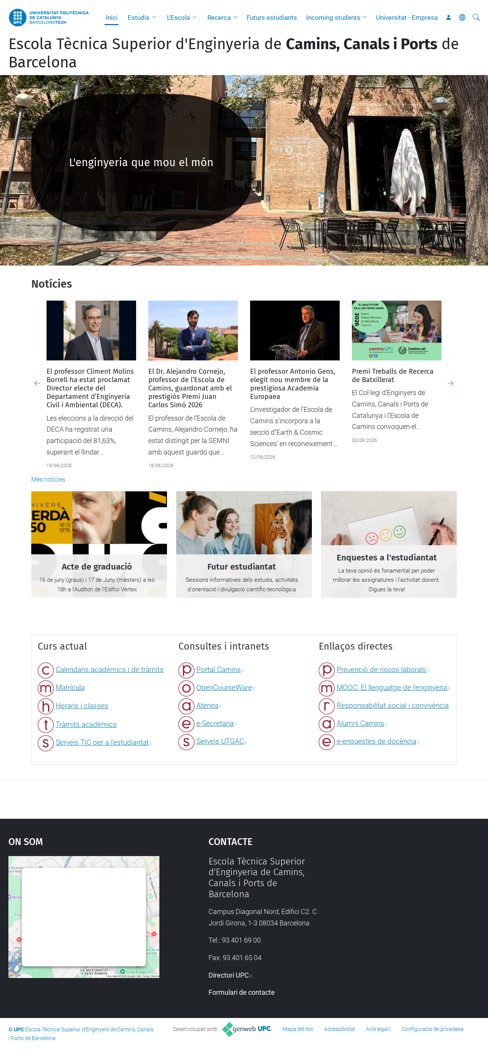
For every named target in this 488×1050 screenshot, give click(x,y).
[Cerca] (476, 17)
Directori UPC (229, 975)
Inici (111, 17)
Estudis (138, 17)
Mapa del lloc (298, 1029)
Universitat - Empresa (407, 17)
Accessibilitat (339, 1029)
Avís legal (377, 1029)
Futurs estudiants (272, 17)
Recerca (219, 17)
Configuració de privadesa (433, 1029)
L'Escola (178, 17)
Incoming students (333, 17)
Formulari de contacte (242, 992)
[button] (156, 17)
